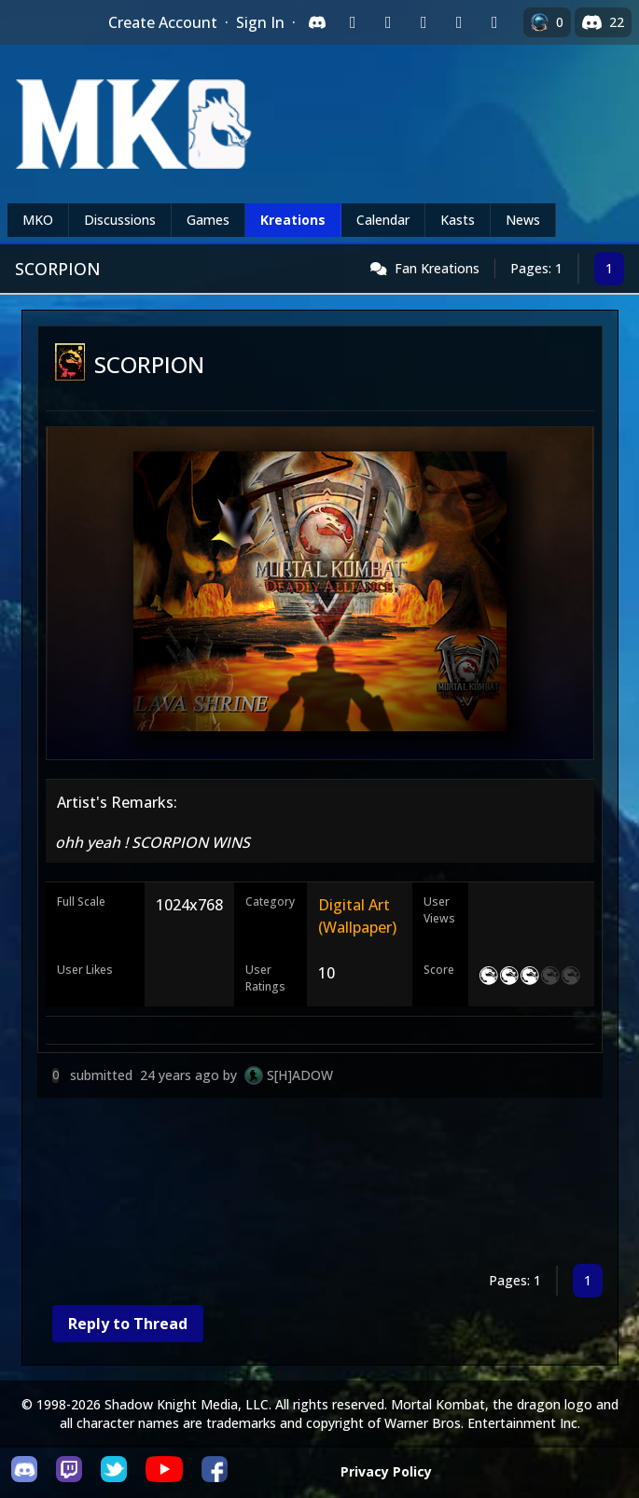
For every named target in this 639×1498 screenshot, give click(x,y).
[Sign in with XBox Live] (494, 22)
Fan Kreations (437, 268)
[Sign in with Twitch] (353, 22)
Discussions (120, 220)
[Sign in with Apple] (459, 22)
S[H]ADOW (300, 1075)
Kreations (293, 220)
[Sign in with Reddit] (424, 22)
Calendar (383, 220)
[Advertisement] (320, 1184)
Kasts (457, 220)
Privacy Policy (386, 1471)
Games (208, 220)
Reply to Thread (128, 1323)
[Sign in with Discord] (317, 22)
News (523, 220)
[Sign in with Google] (388, 22)
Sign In (260, 22)
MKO (37, 220)
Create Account (162, 22)
